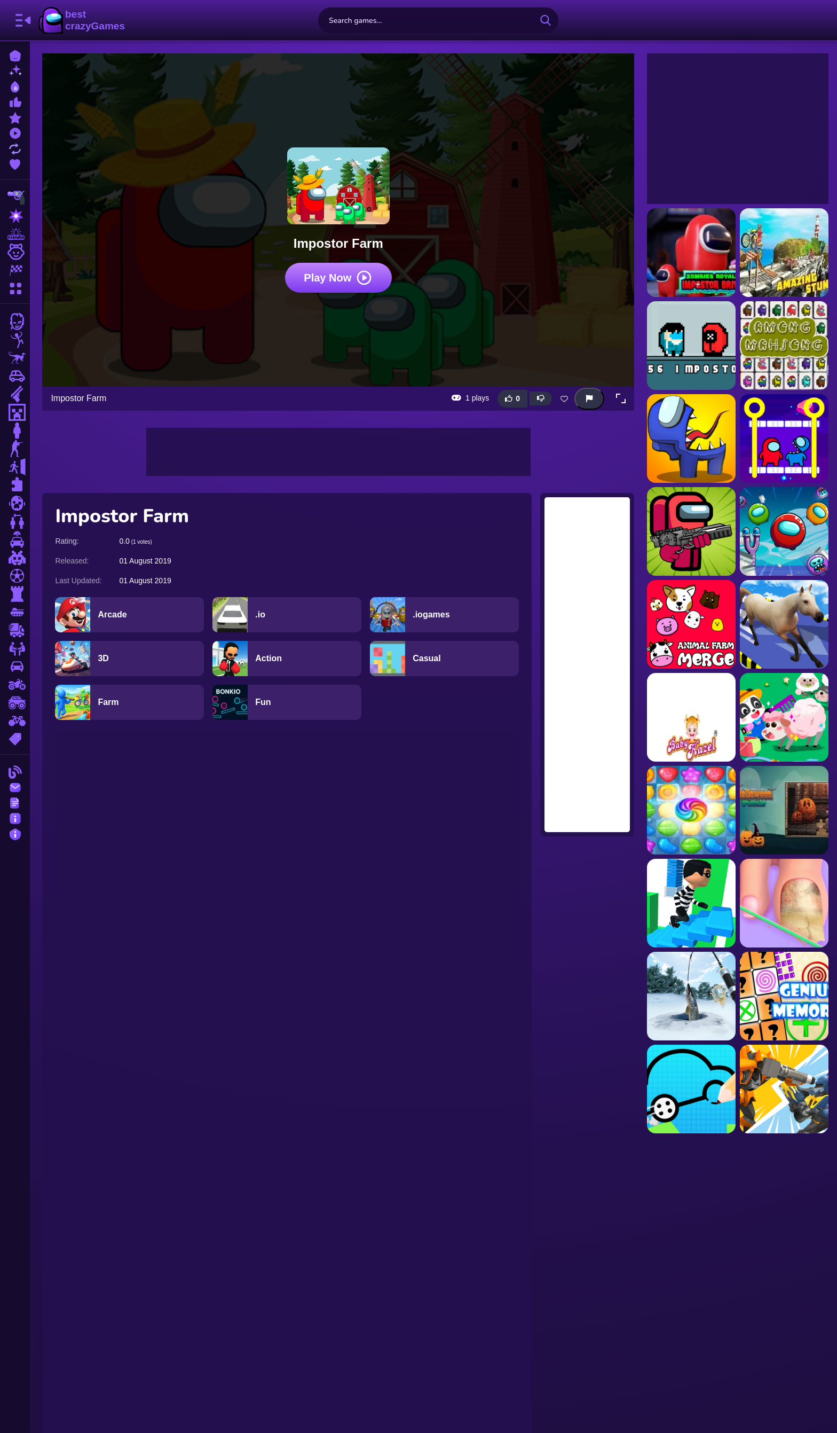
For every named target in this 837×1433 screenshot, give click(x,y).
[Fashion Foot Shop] (784, 903)
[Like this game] (512, 398)
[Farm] (130, 701)
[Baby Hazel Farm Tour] (691, 717)
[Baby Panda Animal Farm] (784, 717)
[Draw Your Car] (691, 1089)
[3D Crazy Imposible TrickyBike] (784, 252)
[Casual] (444, 658)
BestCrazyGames (81, 20)
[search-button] (545, 20)
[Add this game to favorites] (564, 398)
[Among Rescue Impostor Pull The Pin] (784, 438)
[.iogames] (444, 614)
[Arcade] (130, 614)
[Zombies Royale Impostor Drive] (691, 252)
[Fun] (287, 701)
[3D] (130, 658)
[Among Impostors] (691, 438)
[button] (621, 398)
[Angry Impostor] (784, 531)
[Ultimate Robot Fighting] (784, 1089)
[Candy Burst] (691, 810)
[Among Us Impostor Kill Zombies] (691, 531)
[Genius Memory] (784, 996)
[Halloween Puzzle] (784, 810)
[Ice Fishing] (691, 996)
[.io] (287, 614)
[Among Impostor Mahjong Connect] (784, 345)
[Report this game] (589, 398)
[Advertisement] (338, 451)
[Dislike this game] (541, 398)
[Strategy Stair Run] (691, 903)
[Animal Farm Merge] (691, 624)
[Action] (287, 658)
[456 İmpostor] (691, 345)
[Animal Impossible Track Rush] (784, 624)
